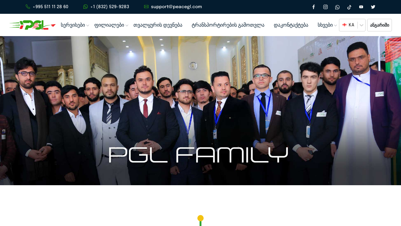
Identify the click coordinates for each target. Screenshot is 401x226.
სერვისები (73, 25)
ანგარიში (379, 25)
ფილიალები (108, 25)
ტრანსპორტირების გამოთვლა (225, 25)
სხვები (320, 25)
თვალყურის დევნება (156, 25)
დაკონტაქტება (286, 25)
